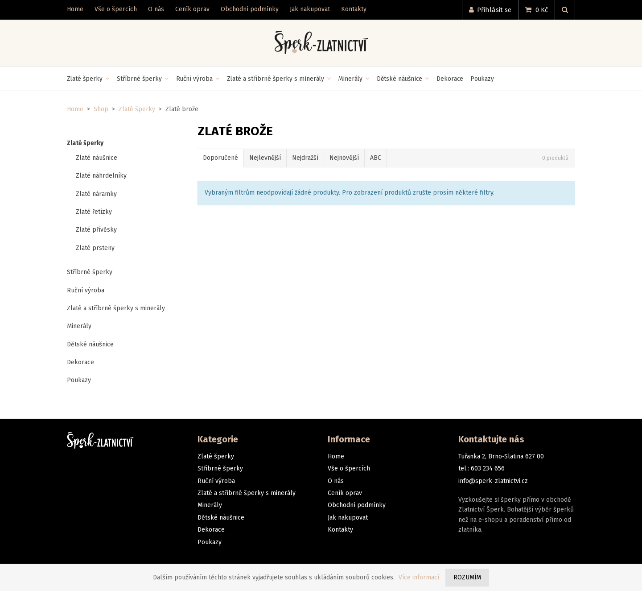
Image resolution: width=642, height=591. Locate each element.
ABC (375, 158)
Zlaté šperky (137, 109)
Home (75, 109)
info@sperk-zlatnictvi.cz (493, 481)
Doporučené (220, 158)
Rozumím (467, 577)
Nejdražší (305, 158)
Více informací (419, 577)
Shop (101, 109)
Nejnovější (344, 158)
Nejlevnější (265, 158)
